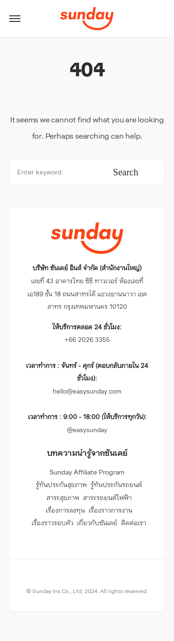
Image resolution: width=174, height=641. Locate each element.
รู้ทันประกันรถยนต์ (116, 484)
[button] (15, 19)
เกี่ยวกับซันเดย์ (97, 522)
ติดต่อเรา (133, 522)
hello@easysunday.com (87, 378)
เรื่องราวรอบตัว (52, 522)
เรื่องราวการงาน (110, 510)
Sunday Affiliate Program (87, 471)
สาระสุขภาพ (62, 497)
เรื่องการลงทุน (65, 510)
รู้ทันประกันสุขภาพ (61, 484)
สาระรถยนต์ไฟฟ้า (107, 497)
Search (125, 172)
